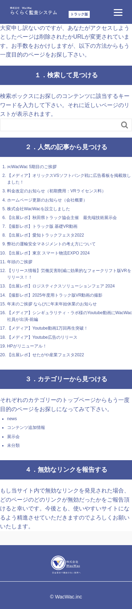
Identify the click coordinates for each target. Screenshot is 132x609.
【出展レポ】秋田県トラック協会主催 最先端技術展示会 (62, 217)
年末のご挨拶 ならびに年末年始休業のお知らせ (52, 304)
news (12, 418)
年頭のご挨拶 (19, 261)
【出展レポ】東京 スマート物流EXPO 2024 (48, 253)
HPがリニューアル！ (27, 346)
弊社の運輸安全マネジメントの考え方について (51, 243)
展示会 (13, 436)
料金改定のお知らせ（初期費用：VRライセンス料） (56, 190)
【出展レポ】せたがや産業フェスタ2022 (45, 354)
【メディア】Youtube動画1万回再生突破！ (47, 328)
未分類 (13, 445)
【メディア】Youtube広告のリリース (42, 337)
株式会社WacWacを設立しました (38, 208)
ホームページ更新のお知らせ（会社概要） (47, 200)
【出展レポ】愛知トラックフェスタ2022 (45, 235)
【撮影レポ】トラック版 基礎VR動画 (42, 226)
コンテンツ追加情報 (26, 427)
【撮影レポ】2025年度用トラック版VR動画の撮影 (54, 295)
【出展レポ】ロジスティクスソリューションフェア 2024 (61, 286)
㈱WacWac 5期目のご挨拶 (32, 166)
